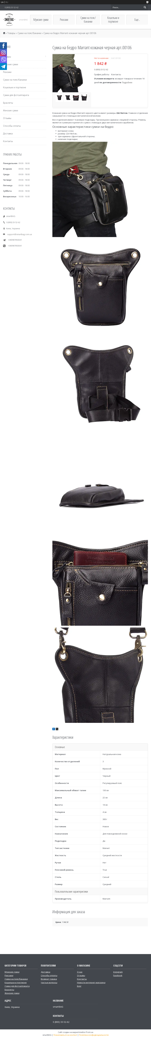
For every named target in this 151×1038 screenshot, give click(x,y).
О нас (79, 972)
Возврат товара (49, 979)
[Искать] (145, 7)
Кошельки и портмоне (113, 20)
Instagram (118, 972)
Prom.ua (89, 1032)
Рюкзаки (64, 20)
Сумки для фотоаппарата (16, 95)
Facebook (117, 975)
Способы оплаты (12, 125)
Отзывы (7, 118)
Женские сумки (10, 110)
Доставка (8, 133)
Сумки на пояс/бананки (88, 20)
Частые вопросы (49, 982)
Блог (79, 986)
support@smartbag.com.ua (19, 234)
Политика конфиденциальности (94, 1035)
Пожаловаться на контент (65, 1035)
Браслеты (8, 102)
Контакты (8, 141)
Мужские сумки (40, 20)
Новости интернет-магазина (91, 982)
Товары (11, 33)
